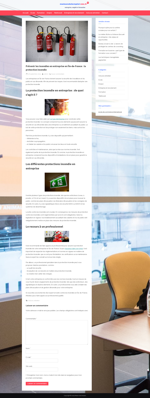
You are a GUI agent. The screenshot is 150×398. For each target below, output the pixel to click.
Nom (28, 348)
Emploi (49, 13)
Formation (41, 13)
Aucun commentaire (57, 74)
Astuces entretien (93, 13)
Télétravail (58, 13)
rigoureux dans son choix (74, 249)
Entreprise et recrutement (74, 13)
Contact (105, 13)
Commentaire (31, 319)
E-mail (28, 357)
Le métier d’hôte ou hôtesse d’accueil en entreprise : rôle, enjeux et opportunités (111, 37)
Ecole (33, 13)
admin (46, 74)
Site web (29, 366)
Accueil (25, 13)
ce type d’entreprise (57, 119)
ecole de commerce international (110, 112)
